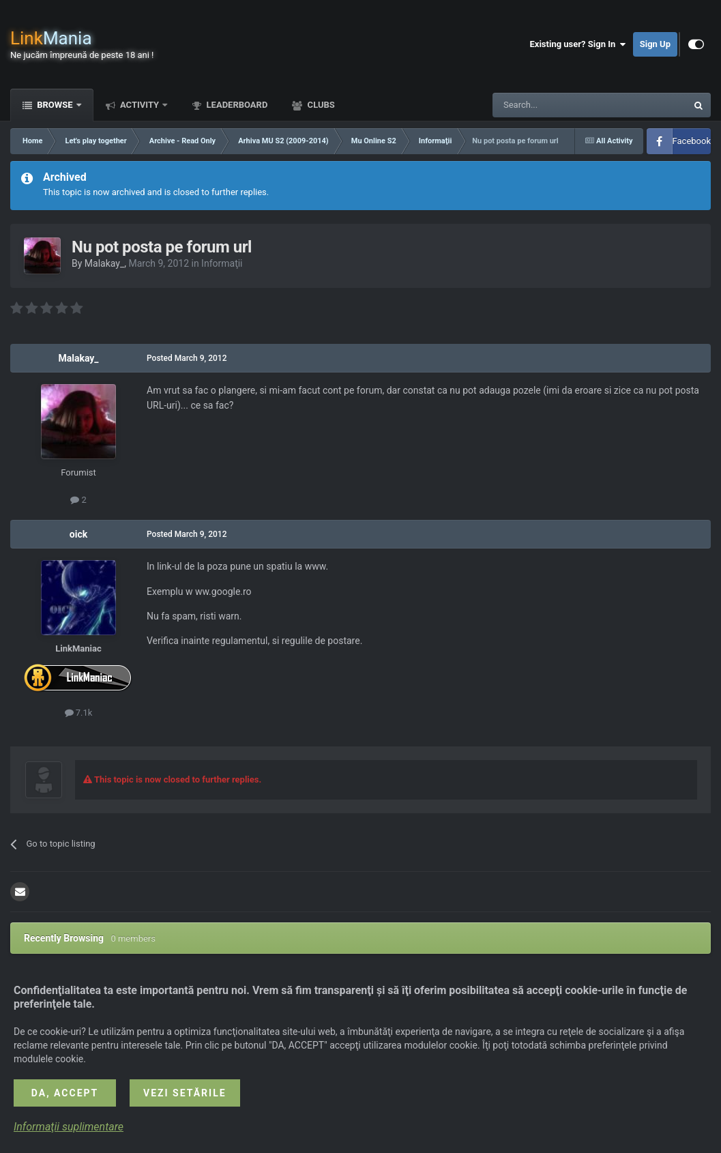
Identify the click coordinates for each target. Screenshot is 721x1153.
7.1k (79, 712)
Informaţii (221, 263)
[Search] (557, 105)
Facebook (692, 141)
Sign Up (655, 44)
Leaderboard (235, 105)
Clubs (319, 105)
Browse (55, 105)
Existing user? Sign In (578, 44)
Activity (140, 105)
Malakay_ (104, 263)
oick (78, 534)
